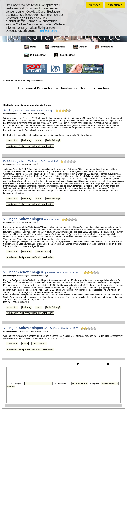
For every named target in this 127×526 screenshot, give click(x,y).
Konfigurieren (47, 30)
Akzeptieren (115, 5)
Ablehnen (94, 5)
